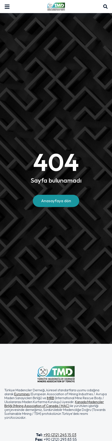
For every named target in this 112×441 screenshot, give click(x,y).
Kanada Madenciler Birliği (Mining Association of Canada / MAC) (54, 404)
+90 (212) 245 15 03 (60, 434)
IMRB (50, 398)
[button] (56, 403)
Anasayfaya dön (56, 200)
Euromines (22, 394)
